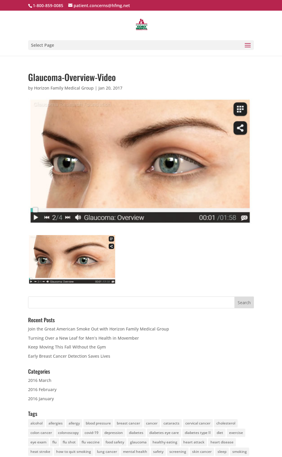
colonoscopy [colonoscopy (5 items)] (68, 432)
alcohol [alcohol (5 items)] (36, 423)
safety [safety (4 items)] (158, 451)
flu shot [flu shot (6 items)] (69, 442)
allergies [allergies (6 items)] (55, 423)
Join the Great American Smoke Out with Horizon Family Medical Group (98, 329)
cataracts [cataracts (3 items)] (171, 423)
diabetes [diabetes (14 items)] (136, 432)
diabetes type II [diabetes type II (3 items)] (198, 432)
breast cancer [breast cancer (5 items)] (128, 423)
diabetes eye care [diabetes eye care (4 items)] (164, 432)
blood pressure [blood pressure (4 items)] (98, 423)
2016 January (41, 398)
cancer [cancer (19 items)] (152, 423)
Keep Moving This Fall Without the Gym (67, 347)
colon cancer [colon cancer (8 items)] (41, 432)
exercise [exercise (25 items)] (236, 432)
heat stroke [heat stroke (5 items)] (40, 451)
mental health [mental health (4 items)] (135, 451)
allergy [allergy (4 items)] (74, 423)
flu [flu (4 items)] (54, 442)
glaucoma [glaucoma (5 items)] (138, 442)
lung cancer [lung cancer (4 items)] (107, 451)
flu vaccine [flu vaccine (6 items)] (91, 442)
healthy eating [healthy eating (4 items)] (165, 442)
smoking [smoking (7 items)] (239, 451)
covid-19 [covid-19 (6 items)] (91, 432)
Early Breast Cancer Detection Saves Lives (69, 356)
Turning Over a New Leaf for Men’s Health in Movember (83, 338)
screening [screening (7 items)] (177, 451)
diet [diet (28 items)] (220, 432)
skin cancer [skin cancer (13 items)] (202, 451)
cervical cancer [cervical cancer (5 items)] (197, 423)
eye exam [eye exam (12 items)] (38, 442)
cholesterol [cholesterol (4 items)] (225, 423)
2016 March (39, 380)
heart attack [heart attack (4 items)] (194, 442)
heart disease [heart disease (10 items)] (222, 442)
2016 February (42, 389)
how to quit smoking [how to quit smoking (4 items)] (73, 451)
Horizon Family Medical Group (64, 88)
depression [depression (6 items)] (113, 432)
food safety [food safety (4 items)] (115, 442)
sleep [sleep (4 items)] (222, 451)
